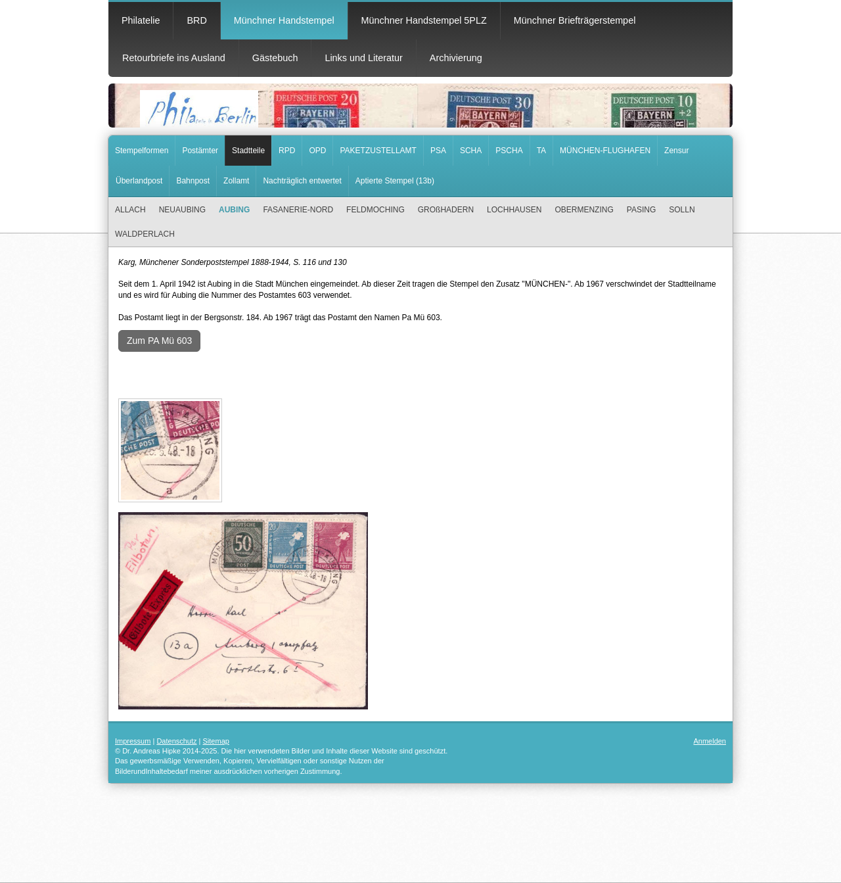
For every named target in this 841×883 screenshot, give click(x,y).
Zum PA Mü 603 (159, 340)
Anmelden (709, 741)
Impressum (132, 741)
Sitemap (216, 741)
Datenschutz (176, 741)
